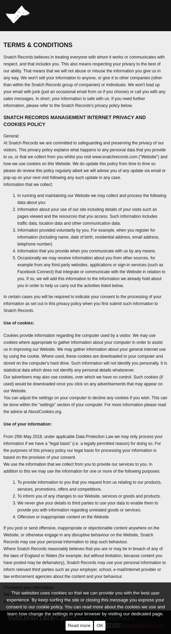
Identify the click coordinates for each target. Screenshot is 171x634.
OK (99, 625)
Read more (79, 625)
